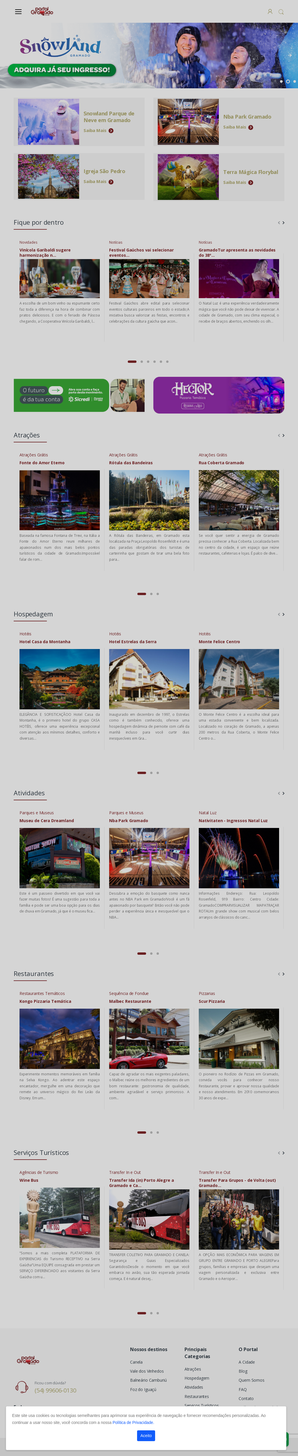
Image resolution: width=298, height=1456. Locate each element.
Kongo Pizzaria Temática (45, 1001)
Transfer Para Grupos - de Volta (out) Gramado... (237, 1183)
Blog (243, 1371)
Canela (136, 1362)
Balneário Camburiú (148, 1380)
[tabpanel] (149, 55)
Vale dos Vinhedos (147, 1371)
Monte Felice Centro (219, 641)
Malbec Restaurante (130, 1001)
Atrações (193, 1369)
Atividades (194, 1387)
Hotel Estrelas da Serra (133, 641)
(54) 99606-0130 (55, 1390)
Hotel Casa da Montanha (44, 641)
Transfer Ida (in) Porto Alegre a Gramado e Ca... (141, 1183)
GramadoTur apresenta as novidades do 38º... (237, 252)
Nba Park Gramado (128, 820)
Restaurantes (197, 1396)
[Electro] (42, 11)
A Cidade (247, 1362)
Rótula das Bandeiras (131, 462)
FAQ (243, 1389)
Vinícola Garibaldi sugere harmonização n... (44, 252)
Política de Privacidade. (133, 1422)
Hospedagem (197, 1378)
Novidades (28, 242)
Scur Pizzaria (212, 1001)
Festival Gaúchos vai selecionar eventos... (141, 252)
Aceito (146, 1435)
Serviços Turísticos (202, 1405)
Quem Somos (252, 1380)
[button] (281, 11)
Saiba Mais (98, 130)
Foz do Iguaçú (143, 1389)
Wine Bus (28, 1180)
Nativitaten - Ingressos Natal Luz (233, 820)
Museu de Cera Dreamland (46, 820)
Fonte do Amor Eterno (42, 462)
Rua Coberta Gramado (221, 462)
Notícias (116, 242)
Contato (246, 1398)
